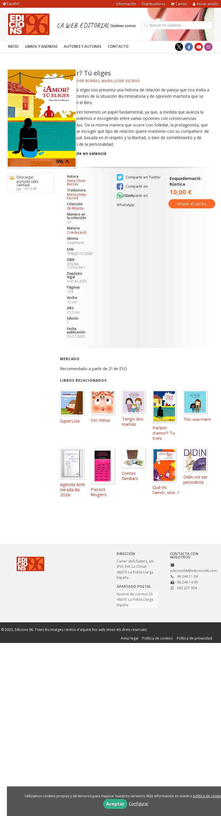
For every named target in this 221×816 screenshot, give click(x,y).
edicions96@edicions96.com (193, 570)
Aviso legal (129, 638)
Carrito (179, 3)
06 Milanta (75, 208)
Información (126, 3)
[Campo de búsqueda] (177, 25)
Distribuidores (153, 3)
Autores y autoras (82, 46)
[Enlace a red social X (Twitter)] (179, 47)
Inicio (13, 46)
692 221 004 (187, 587)
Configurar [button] (138, 803)
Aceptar (115, 804)
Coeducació (77, 232)
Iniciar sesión (205, 3)
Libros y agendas (41, 46)
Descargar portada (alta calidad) (28, 183)
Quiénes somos (123, 25)
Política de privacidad (194, 638)
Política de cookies (157, 638)
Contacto (118, 46)
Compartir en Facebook (132, 187)
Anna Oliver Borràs (80, 80)
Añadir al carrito (191, 203)
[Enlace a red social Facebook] (189, 47)
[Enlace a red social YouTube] (199, 47)
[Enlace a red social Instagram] (208, 47)
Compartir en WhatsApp (132, 196)
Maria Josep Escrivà (121, 80)
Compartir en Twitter (139, 177)
